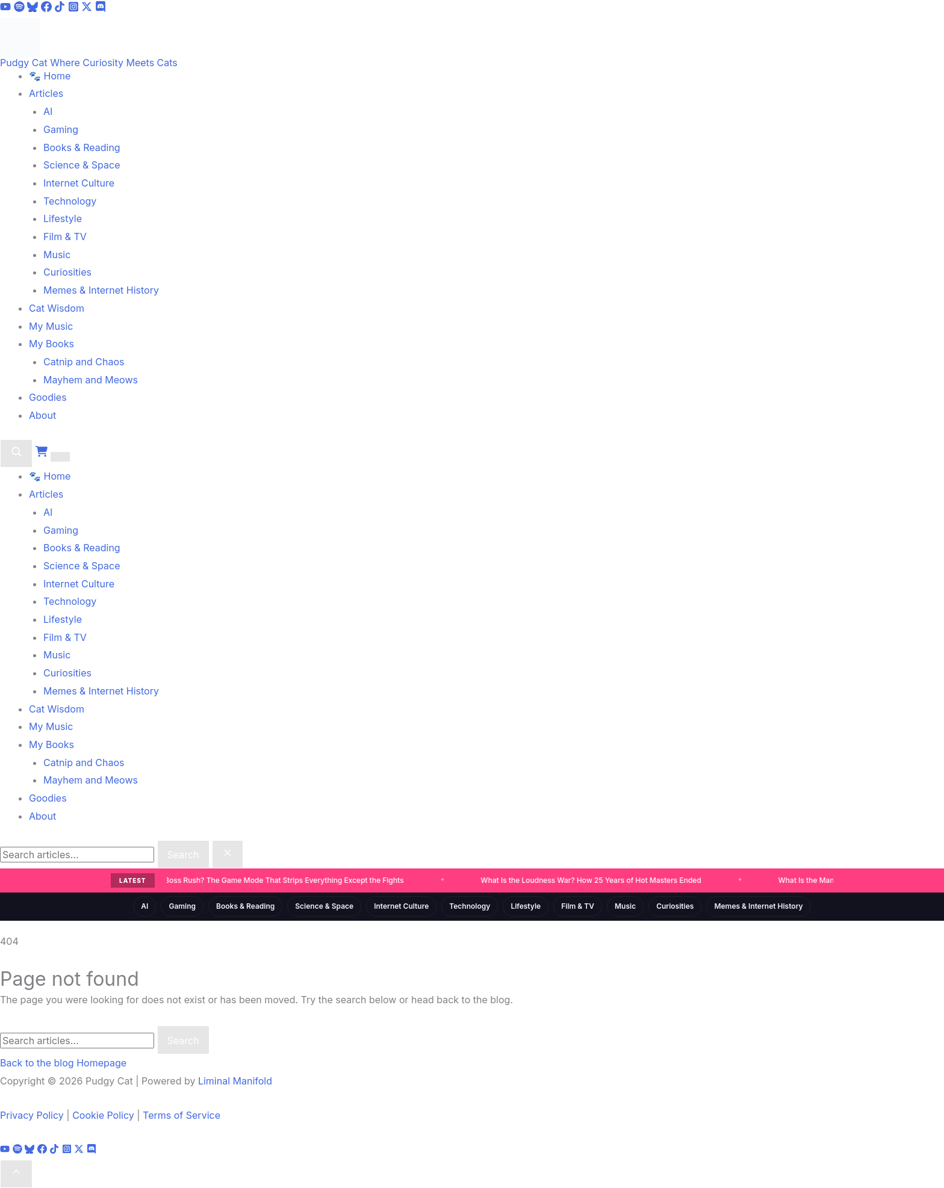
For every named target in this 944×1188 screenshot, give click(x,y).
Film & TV (65, 236)
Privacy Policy (32, 1115)
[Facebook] (48, 8)
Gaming (60, 129)
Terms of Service (181, 1115)
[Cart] (43, 454)
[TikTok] (61, 8)
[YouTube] (7, 8)
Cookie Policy (103, 1115)
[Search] (16, 453)
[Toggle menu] (60, 456)
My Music (51, 326)
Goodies (48, 397)
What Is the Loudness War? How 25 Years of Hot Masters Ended (592, 880)
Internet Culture (78, 183)
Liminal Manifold (235, 1081)
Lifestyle (62, 218)
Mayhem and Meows (90, 380)
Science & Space (81, 165)
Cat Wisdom (56, 308)
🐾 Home (49, 76)
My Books (51, 344)
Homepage (101, 1063)
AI (47, 111)
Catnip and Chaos (83, 362)
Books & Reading (81, 147)
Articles (46, 93)
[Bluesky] (34, 8)
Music (56, 255)
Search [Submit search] (183, 855)
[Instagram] (75, 8)
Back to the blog (37, 1063)
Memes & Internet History (101, 290)
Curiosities (67, 272)
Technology (69, 201)
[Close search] (227, 854)
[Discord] (100, 8)
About (42, 415)
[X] (88, 8)
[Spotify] (21, 8)
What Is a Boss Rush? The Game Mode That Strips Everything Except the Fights (268, 880)
